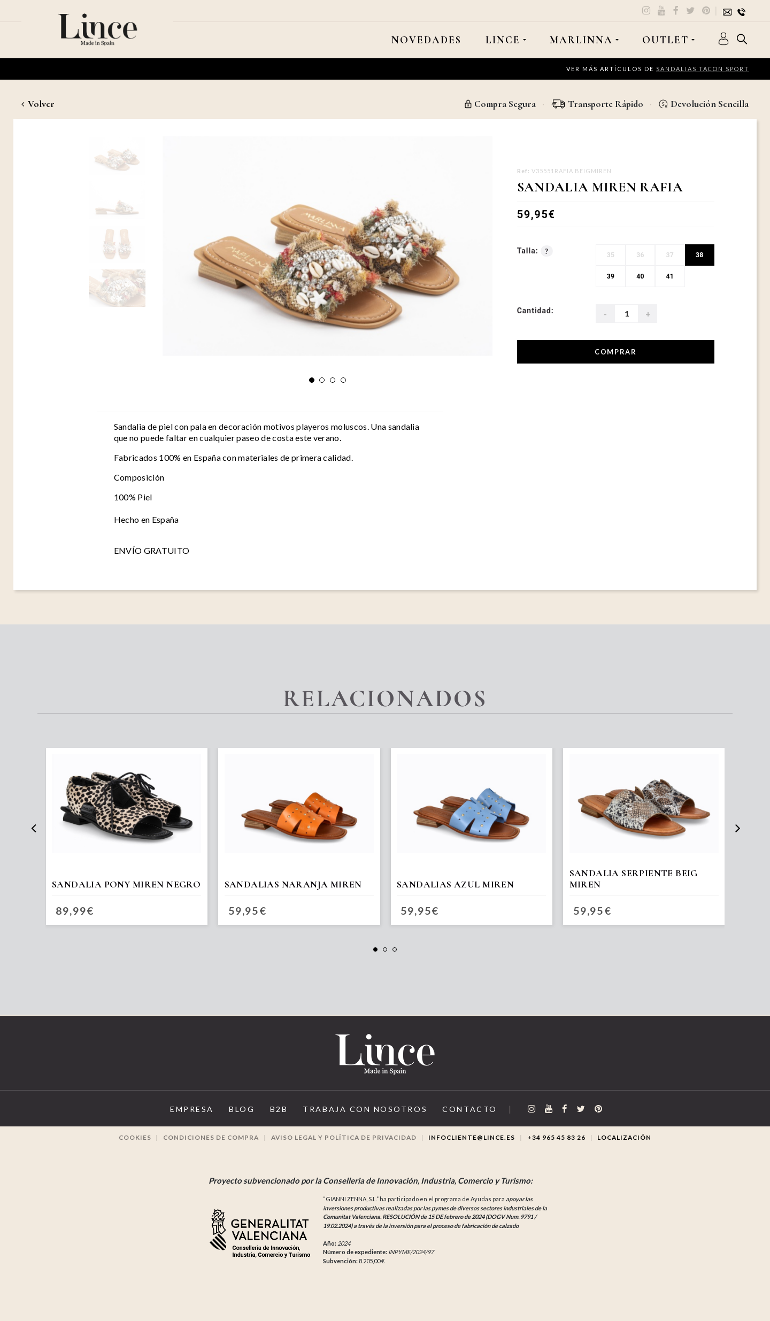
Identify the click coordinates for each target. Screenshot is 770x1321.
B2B (273, 1118)
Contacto (477, 1118)
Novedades (426, 40)
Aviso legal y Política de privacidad (342, 1146)
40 (640, 277)
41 (670, 277)
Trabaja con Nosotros (365, 1118)
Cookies (125, 1146)
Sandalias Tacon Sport (701, 68)
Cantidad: (535, 311)
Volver (38, 104)
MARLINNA (580, 40)
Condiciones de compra (205, 1146)
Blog (231, 1118)
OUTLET (665, 40)
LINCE (501, 40)
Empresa (176, 1118)
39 (610, 277)
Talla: (535, 251)
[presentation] (33, 832)
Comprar (615, 351)
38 (699, 255)
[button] (311, 380)
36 (640, 255)
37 (670, 255)
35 (610, 255)
